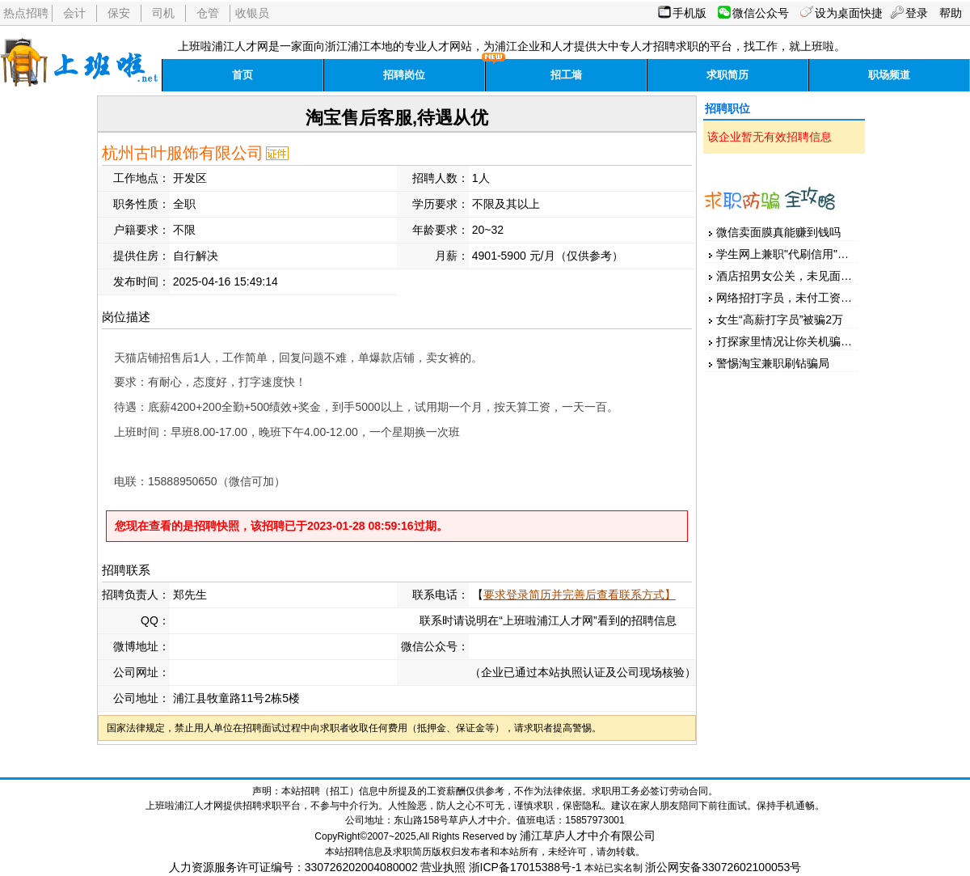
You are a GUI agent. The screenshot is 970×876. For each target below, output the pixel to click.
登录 (916, 12)
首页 (242, 75)
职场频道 (889, 75)
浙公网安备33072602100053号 (723, 867)
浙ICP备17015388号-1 (525, 867)
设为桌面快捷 (849, 12)
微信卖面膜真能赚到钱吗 (778, 232)
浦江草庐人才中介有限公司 (588, 835)
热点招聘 (25, 12)
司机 (163, 12)
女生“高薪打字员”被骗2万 (779, 319)
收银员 (252, 12)
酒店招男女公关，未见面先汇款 (795, 275)
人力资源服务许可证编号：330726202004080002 (293, 867)
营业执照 (443, 867)
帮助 (950, 12)
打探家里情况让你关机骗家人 (789, 341)
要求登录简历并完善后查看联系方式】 (579, 594)
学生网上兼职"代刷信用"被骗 (788, 254)
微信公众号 (760, 12)
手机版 (689, 12)
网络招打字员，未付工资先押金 (795, 297)
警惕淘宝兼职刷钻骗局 (772, 363)
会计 (74, 12)
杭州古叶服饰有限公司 (183, 153)
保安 (119, 12)
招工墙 (566, 75)
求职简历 (727, 75)
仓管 (207, 12)
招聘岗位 (404, 75)
